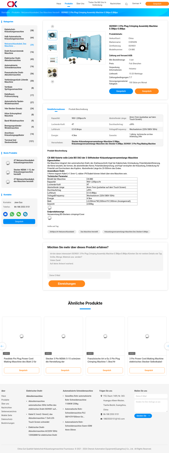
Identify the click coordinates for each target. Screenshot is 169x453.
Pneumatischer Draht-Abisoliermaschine (19, 73)
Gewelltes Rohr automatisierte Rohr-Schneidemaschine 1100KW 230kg (78, 400)
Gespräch (157, 4)
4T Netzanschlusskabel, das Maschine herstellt (24, 180)
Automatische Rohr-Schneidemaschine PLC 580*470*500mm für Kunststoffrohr (75, 413)
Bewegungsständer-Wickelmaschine (19, 127)
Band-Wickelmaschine (19, 120)
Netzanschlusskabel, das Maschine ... (19, 45)
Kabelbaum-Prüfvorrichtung (19, 95)
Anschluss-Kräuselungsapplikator (19, 134)
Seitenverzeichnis (8, 411)
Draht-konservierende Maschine (19, 52)
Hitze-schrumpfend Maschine (19, 114)
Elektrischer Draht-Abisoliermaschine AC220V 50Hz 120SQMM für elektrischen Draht (43, 431)
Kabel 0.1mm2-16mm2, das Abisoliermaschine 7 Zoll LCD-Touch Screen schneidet (42, 418)
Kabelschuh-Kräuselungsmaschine (19, 30)
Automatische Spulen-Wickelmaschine (19, 102)
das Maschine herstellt (89, 232)
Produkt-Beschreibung (78, 109)
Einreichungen (67, 283)
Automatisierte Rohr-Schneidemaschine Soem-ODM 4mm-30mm (78, 426)
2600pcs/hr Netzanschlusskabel (62, 232)
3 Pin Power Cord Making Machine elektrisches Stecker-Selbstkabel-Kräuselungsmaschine (146, 361)
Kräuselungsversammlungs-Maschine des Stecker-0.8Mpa (126, 232)
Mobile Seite (6, 415)
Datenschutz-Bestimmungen (7, 421)
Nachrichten (6, 407)
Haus (3, 396)
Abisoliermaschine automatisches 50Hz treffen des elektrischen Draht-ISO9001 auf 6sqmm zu (42, 405)
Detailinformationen (56, 109)
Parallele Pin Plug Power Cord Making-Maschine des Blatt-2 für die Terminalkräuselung (20, 361)
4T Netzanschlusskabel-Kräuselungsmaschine (24, 161)
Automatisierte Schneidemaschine (19, 66)
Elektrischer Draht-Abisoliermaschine (19, 59)
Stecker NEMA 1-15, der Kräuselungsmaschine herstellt (24, 172)
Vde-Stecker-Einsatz (19, 108)
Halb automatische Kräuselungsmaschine (19, 37)
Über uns (5, 404)
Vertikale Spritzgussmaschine (19, 88)
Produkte (5, 400)
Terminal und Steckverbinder (19, 141)
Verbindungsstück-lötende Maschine (19, 81)
